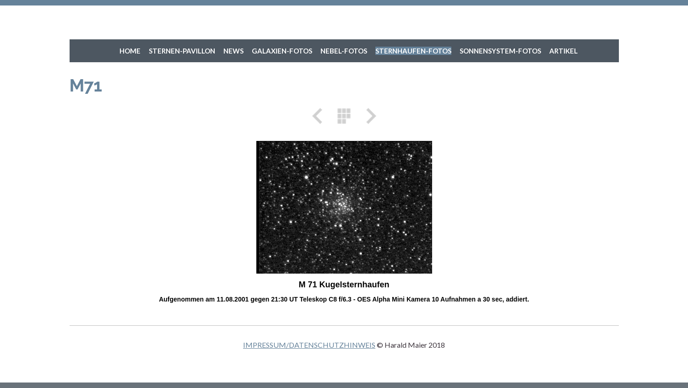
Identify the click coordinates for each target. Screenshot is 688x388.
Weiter (368, 116)
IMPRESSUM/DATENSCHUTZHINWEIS (309, 344)
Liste (344, 116)
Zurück (320, 116)
